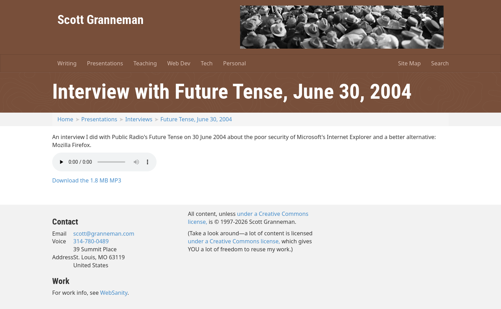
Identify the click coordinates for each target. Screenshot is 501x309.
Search (440, 63)
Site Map (409, 63)
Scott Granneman (100, 19)
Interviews (138, 119)
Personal (234, 63)
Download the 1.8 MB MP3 (86, 180)
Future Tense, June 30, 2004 (196, 119)
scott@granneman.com (103, 233)
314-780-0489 (91, 241)
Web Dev (178, 63)
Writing (67, 63)
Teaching (145, 63)
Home (65, 119)
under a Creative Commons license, (234, 241)
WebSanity (114, 292)
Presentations (105, 63)
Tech (207, 63)
